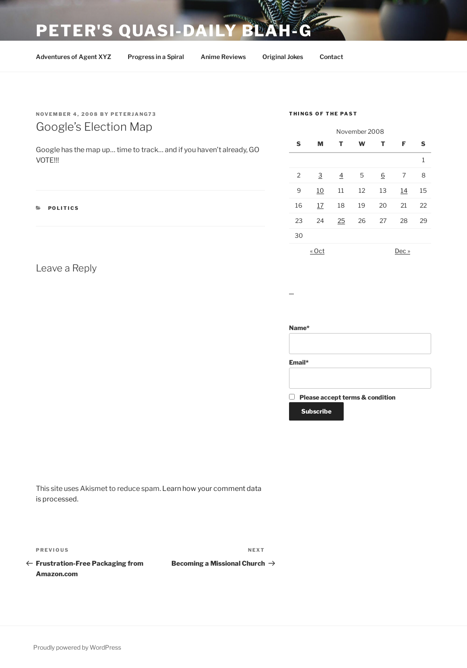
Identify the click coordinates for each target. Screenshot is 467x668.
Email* (360, 373)
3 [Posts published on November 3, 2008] (320, 175)
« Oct (317, 250)
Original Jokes (282, 56)
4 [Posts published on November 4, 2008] (341, 175)
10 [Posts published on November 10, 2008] (320, 190)
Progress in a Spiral (156, 56)
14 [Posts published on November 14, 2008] (404, 190)
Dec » (402, 250)
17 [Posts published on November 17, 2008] (320, 205)
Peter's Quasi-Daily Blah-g (174, 30)
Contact (331, 56)
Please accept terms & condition (342, 397)
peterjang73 (133, 114)
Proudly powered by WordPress (77, 647)
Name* (360, 339)
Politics (64, 208)
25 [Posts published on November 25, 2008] (341, 220)
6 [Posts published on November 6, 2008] (383, 175)
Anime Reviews (223, 56)
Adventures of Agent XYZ (73, 56)
